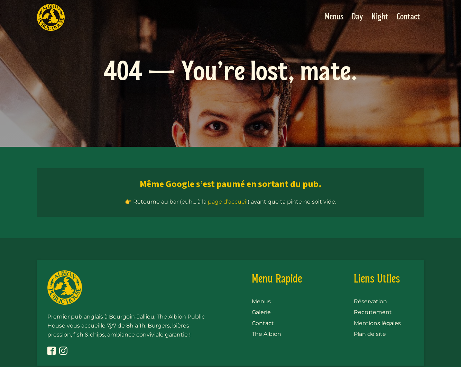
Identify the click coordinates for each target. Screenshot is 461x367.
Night (379, 17)
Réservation (370, 301)
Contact (408, 17)
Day (357, 17)
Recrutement (373, 312)
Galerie (261, 312)
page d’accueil (228, 201)
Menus (334, 17)
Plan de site (370, 334)
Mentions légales (377, 323)
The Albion (266, 334)
